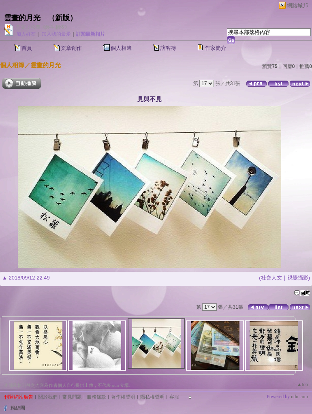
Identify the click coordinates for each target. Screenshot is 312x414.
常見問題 (72, 397)
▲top (302, 384)
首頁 (26, 48)
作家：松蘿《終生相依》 (43, 27)
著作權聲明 (123, 397)
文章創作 (71, 48)
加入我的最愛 (56, 34)
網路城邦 (297, 5)
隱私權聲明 (152, 397)
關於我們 (48, 397)
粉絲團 (18, 408)
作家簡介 (215, 48)
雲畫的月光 (22, 18)
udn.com (299, 396)
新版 (62, 18)
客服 (174, 397)
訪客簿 (168, 48)
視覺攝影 (297, 278)
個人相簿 (121, 48)
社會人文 (271, 278)
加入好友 (26, 34)
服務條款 (96, 397)
